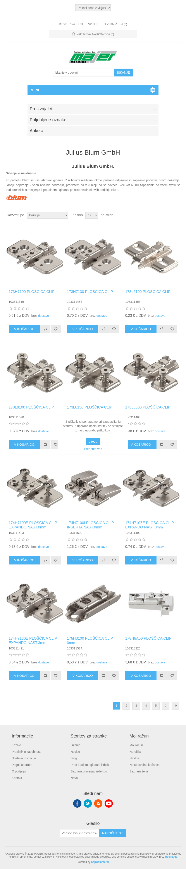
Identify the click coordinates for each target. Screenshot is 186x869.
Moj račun (136, 745)
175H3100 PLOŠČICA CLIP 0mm (90, 640)
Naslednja (165, 706)
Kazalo (16, 745)
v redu (93, 441)
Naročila (135, 751)
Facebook (77, 803)
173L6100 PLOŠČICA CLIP (147, 292)
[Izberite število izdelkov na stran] (91, 215)
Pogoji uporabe (22, 765)
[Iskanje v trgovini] (83, 72)
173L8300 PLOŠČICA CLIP (147, 407)
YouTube (109, 803)
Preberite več (93, 449)
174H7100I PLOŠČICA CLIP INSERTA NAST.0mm (90, 525)
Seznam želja (138, 771)
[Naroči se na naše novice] (79, 833)
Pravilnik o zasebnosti (26, 751)
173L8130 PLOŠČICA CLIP (89, 407)
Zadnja (175, 706)
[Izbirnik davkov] (93, 7)
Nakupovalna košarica (144, 765)
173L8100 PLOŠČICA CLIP (31, 407)
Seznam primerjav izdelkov (89, 771)
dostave (43, 315)
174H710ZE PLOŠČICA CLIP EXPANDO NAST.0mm (149, 525)
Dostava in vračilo (24, 758)
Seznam (176, 215)
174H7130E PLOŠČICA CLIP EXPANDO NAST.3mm (33, 640)
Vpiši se (93, 24)
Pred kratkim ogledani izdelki (90, 765)
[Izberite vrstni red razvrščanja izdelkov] (47, 215)
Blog (74, 758)
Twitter (88, 803)
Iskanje (75, 745)
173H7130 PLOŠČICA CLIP (90, 292)
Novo (74, 778)
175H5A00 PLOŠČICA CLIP (148, 638)
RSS (98, 803)
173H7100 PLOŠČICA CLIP (32, 292)
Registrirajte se (71, 24)
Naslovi (134, 758)
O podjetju (19, 771)
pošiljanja (171, 856)
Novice (75, 751)
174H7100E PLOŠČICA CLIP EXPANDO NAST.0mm (33, 525)
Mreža (168, 215)
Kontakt (17, 778)
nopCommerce (100, 862)
